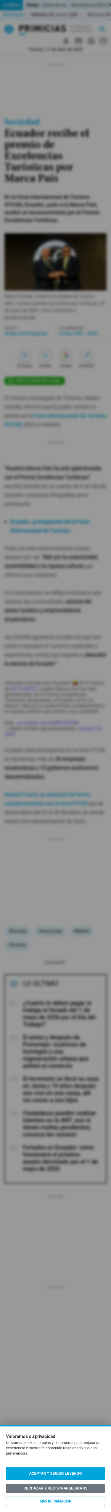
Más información (56, 1501)
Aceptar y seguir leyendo (55, 1473)
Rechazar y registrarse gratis (55, 1488)
